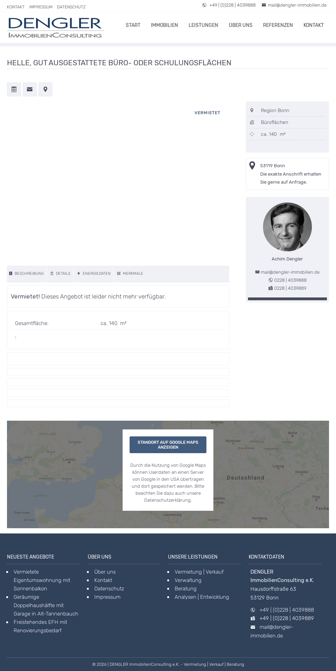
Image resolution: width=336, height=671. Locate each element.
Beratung (186, 588)
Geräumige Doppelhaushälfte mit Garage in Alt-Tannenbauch (46, 605)
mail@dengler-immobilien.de (294, 5)
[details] (61, 274)
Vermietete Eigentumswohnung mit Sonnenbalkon (42, 580)
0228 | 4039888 (290, 280)
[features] (130, 274)
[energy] (94, 274)
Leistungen (203, 25)
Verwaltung (188, 580)
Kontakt (16, 7)
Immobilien (164, 25)
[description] (27, 274)
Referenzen (278, 25)
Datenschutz (71, 7)
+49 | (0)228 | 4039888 (229, 5)
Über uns (241, 25)
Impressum (40, 7)
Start (133, 25)
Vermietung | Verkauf (199, 572)
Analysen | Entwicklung (202, 597)
